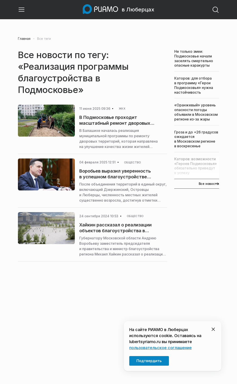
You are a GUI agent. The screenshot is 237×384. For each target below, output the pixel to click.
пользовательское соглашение (160, 347)
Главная (24, 38)
